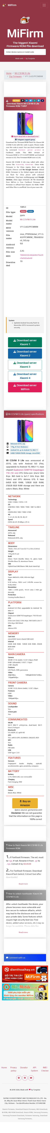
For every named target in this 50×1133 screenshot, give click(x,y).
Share (16, 100)
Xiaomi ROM (28, 1112)
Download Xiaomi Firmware (25, 1109)
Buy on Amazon (25, 803)
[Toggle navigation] (44, 5)
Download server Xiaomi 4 (25, 375)
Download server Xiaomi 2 (25, 353)
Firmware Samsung (32, 1115)
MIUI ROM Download (15, 1112)
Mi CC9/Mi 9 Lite (22, 73)
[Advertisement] (27, 88)
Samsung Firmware (41, 1112)
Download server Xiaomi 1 (25, 342)
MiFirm (9, 5)
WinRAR (27, 864)
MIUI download (41, 1109)
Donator (24, 1067)
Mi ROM (4, 1112)
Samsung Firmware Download (13, 1115)
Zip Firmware (15, 76)
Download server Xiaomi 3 (25, 364)
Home (9, 73)
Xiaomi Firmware (8, 1109)
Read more (23, 884)
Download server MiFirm (25, 387)
